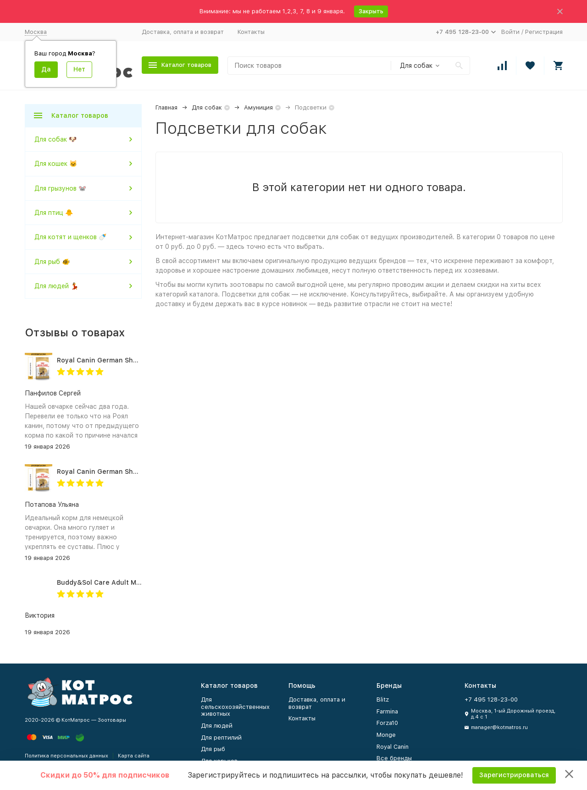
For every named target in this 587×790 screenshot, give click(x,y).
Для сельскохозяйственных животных (235, 706)
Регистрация (544, 31)
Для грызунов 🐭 (60, 188)
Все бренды (394, 758)
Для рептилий (221, 737)
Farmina (387, 711)
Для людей (217, 725)
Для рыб (213, 749)
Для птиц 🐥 (53, 212)
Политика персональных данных (66, 756)
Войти (510, 31)
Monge (386, 734)
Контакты (251, 31)
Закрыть (371, 11)
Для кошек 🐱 (55, 163)
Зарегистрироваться (514, 775)
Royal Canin (393, 746)
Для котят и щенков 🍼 (70, 237)
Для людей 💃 (56, 286)
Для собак (207, 107)
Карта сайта (134, 756)
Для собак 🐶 (55, 139)
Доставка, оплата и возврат (183, 31)
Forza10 (387, 722)
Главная (166, 107)
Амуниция (258, 107)
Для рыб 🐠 (52, 261)
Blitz (383, 699)
